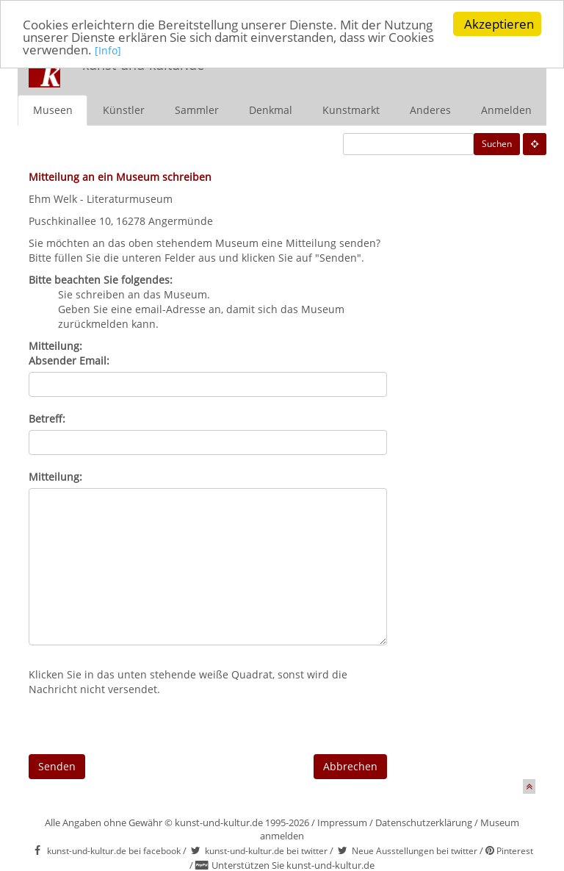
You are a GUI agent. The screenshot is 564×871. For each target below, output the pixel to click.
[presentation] (140, 724)
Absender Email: (69, 360)
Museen (53, 109)
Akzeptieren (499, 23)
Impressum (342, 821)
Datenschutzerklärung (423, 821)
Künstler (124, 109)
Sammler (197, 109)
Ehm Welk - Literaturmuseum (101, 198)
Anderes (430, 109)
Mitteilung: (55, 476)
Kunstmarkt (351, 109)
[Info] (108, 50)
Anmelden (506, 109)
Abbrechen (350, 766)
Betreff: (47, 418)
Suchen (497, 143)
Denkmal (270, 109)
